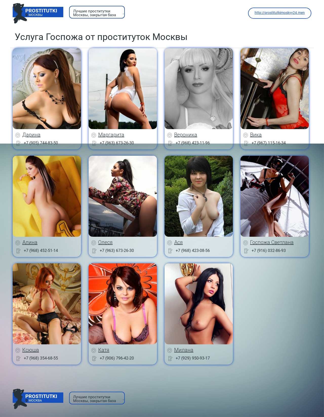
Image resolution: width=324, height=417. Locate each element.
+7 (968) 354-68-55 (41, 358)
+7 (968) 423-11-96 (193, 143)
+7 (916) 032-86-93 (269, 250)
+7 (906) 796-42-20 (117, 358)
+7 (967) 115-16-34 (269, 143)
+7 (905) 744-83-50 (41, 143)
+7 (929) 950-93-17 (193, 358)
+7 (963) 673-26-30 (117, 143)
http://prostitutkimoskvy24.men (280, 13)
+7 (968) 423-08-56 (193, 250)
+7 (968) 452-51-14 (41, 250)
